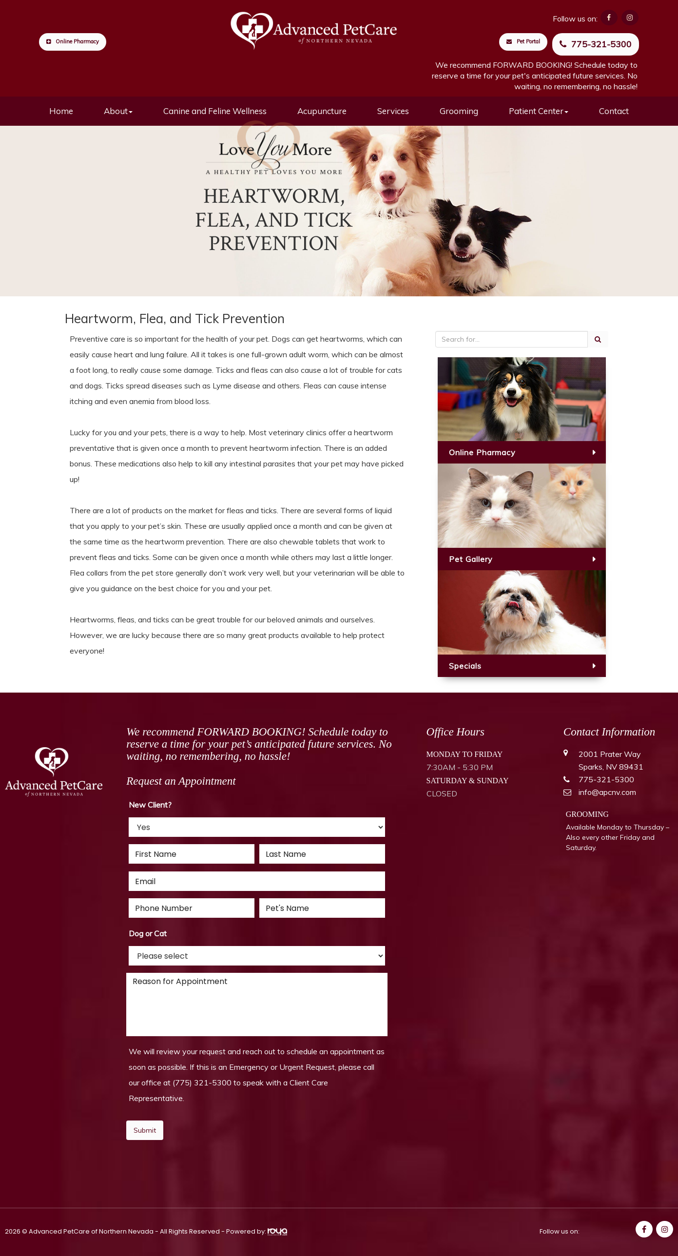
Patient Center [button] (538, 111)
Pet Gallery (471, 559)
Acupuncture (322, 111)
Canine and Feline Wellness (215, 111)
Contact (614, 111)
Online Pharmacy (72, 41)
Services (393, 111)
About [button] (118, 111)
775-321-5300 (596, 44)
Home (61, 111)
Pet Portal (523, 41)
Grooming (459, 111)
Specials (465, 666)
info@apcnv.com (607, 792)
